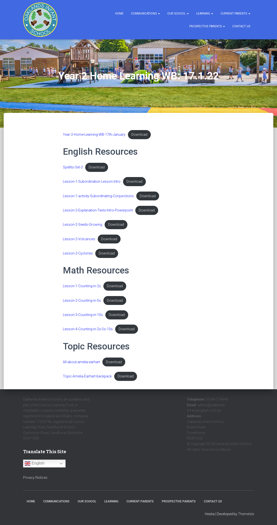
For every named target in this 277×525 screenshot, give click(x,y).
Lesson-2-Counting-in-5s (82, 302)
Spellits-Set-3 (73, 167)
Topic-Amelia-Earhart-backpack (87, 379)
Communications (145, 13)
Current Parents (235, 13)
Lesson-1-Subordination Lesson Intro (92, 182)
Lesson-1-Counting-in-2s (82, 288)
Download (140, 135)
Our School (178, 13)
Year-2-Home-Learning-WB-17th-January (94, 135)
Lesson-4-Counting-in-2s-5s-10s (88, 332)
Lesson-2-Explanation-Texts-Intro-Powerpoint (98, 211)
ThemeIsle (246, 514)
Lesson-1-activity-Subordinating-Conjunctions (98, 197)
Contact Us (241, 26)
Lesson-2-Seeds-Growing (82, 226)
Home (119, 13)
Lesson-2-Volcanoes (79, 240)
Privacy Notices (35, 478)
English (34, 463)
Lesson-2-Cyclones (78, 255)
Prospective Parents (207, 26)
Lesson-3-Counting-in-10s (83, 317)
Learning (204, 13)
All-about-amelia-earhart (81, 365)
